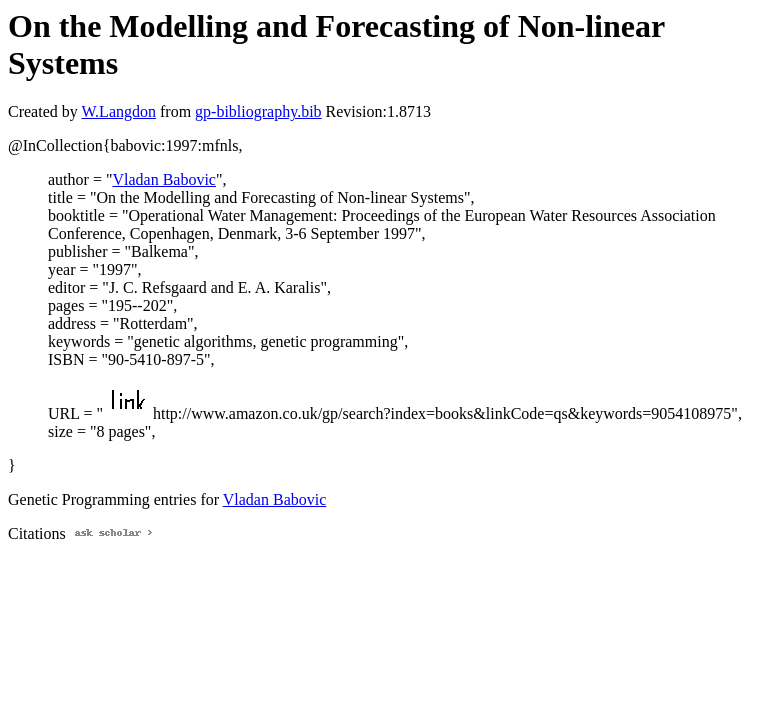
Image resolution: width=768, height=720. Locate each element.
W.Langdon (118, 111)
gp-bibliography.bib (258, 111)
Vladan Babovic (164, 179)
